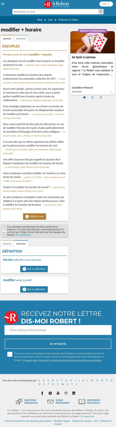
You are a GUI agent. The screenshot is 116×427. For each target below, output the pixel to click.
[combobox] (55, 11)
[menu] (3, 4)
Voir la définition (36, 269)
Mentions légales (61, 420)
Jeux (50, 19)
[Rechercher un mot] (101, 11)
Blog (39, 19)
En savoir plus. (24, 234)
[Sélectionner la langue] (106, 4)
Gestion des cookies (82, 420)
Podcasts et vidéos (69, 19)
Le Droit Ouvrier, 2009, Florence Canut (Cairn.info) (27, 167)
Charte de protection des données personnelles (28, 420)
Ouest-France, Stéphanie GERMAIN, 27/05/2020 (42, 100)
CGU (95, 420)
